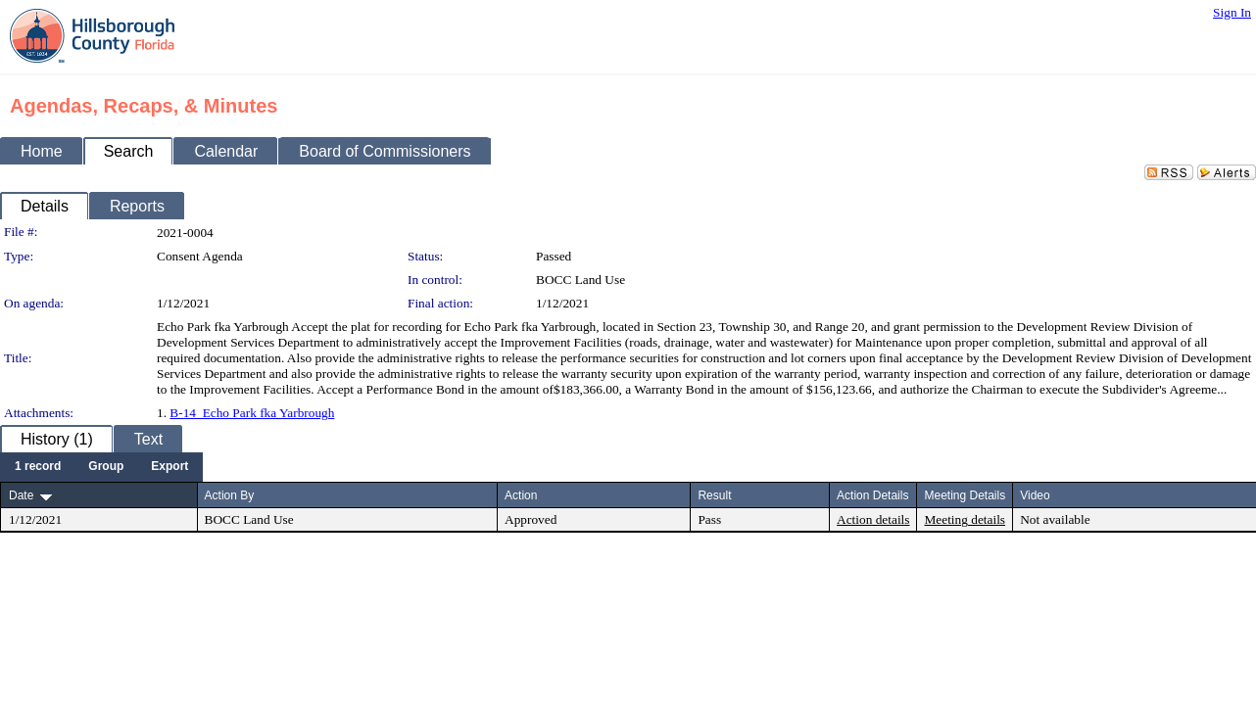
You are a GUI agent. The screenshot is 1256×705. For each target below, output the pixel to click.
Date (21, 495)
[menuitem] (37, 467)
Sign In (1232, 12)
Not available (1054, 519)
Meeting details (964, 519)
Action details (873, 519)
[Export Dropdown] (169, 467)
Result (714, 495)
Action (521, 495)
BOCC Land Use (580, 279)
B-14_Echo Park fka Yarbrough (251, 412)
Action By (230, 495)
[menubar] (101, 467)
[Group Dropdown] (105, 467)
